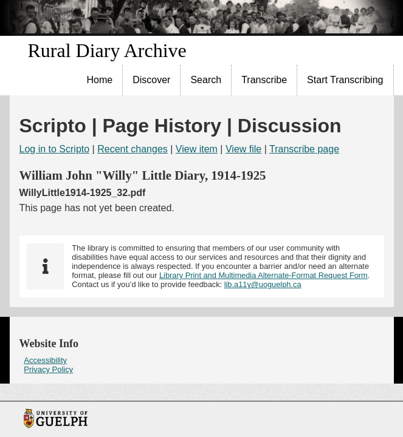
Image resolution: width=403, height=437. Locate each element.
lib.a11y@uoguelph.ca (262, 284)
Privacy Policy (48, 369)
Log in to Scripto (54, 149)
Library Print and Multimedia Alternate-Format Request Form (263, 275)
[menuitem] (100, 80)
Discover (151, 80)
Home (100, 80)
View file (243, 149)
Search (205, 80)
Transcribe (264, 80)
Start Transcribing (345, 80)
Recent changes (132, 149)
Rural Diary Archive (107, 50)
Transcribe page (304, 149)
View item (197, 149)
